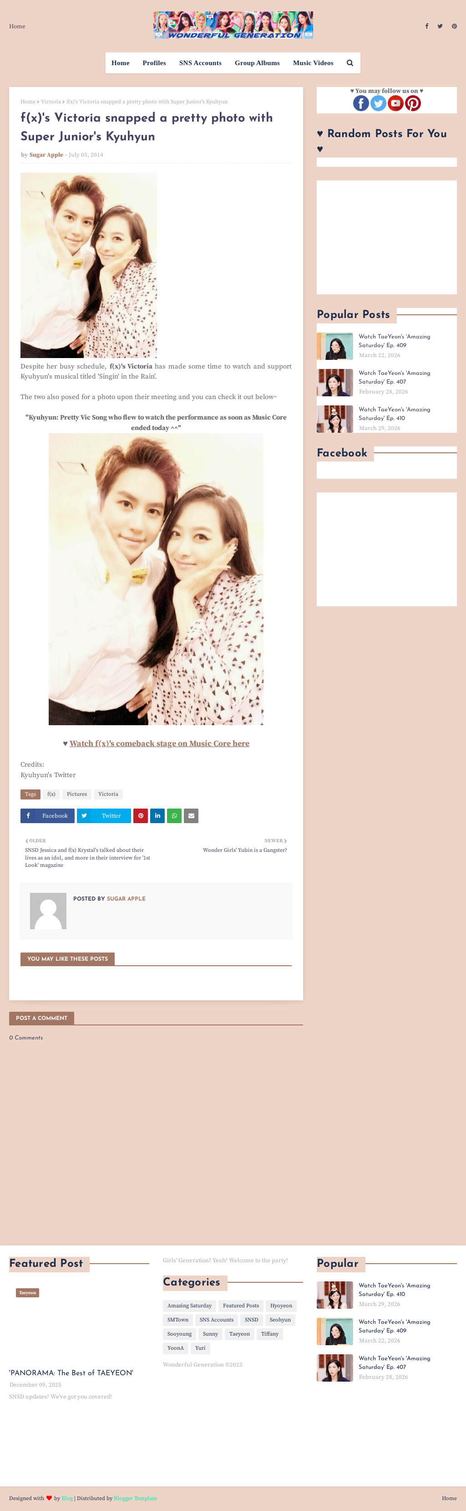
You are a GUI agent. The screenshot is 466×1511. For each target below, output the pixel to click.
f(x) (51, 794)
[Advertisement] (387, 237)
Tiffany (270, 1334)
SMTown (177, 1319)
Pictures (77, 794)
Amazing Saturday (189, 1305)
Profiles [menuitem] (154, 63)
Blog (67, 1498)
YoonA (175, 1348)
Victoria (51, 101)
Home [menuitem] (120, 63)
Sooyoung (179, 1334)
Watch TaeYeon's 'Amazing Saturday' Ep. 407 (395, 377)
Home (17, 26)
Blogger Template (135, 1498)
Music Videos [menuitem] (313, 63)
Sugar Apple (46, 155)
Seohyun (280, 1319)
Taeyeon (239, 1334)
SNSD (251, 1319)
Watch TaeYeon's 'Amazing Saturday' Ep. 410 (395, 414)
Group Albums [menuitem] (257, 63)
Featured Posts (241, 1305)
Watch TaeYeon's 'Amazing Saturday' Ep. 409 (395, 341)
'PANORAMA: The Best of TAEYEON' (71, 1373)
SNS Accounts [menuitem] (200, 63)
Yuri (200, 1348)
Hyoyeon (281, 1305)
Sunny (210, 1334)
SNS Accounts (216, 1319)
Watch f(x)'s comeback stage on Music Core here (159, 743)
